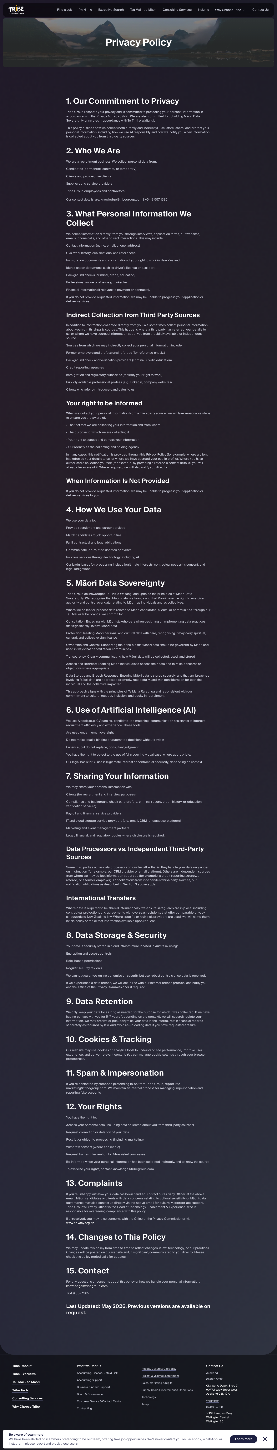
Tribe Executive (26, 1374)
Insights (203, 10)
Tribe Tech (22, 1390)
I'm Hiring (85, 10)
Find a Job (64, 10)
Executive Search (110, 10)
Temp (147, 1404)
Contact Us (260, 10)
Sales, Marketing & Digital (159, 1383)
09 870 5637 (216, 1380)
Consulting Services (177, 10)
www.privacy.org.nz (80, 1223)
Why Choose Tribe (230, 10)
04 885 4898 (216, 1407)
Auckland (214, 1373)
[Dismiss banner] (265, 1439)
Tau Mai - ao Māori (143, 10)
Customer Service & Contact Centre (101, 1402)
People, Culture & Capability (161, 1369)
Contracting (86, 1409)
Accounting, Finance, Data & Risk (99, 1373)
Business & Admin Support (95, 1387)
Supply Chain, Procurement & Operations (169, 1390)
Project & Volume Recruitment (162, 1376)
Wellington (215, 1401)
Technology (151, 1397)
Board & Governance (91, 1394)
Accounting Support (91, 1380)
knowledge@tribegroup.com (87, 1286)
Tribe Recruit (23, 1366)
